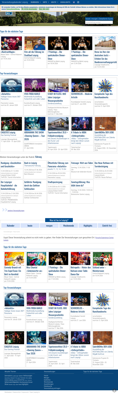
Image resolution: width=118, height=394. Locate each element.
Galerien (21, 376)
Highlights (65, 2)
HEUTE (53, 2)
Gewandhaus (7, 378)
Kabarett (15, 380)
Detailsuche (48, 386)
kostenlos (47, 380)
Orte (45, 2)
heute (88, 19)
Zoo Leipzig (29, 378)
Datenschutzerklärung (13, 9)
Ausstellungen (15, 376)
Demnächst (8, 376)
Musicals (10, 384)
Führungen (17, 378)
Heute (19, 384)
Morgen (14, 384)
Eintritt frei (21, 380)
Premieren (22, 378)
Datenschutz (17, 392)
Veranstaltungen (8, 232)
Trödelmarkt (29, 380)
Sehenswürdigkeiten (12, 382)
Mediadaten (8, 392)
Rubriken (35, 2)
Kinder (26, 380)
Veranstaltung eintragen (52, 388)
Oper (17, 384)
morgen (94, 19)
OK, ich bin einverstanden (29, 9)
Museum (13, 378)
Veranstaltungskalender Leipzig (15, 2)
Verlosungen (27, 376)
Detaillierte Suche (106, 19)
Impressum (25, 392)
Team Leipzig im (35, 392)
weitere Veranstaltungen (13, 211)
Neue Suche (16, 232)
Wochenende (23, 382)
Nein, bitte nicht (44, 9)
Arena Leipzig (9, 380)
